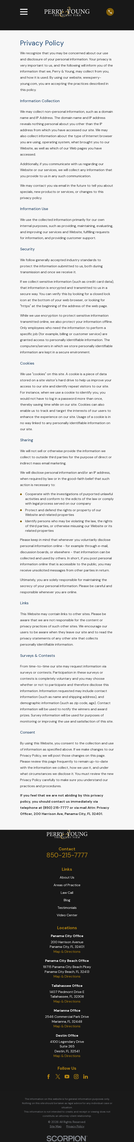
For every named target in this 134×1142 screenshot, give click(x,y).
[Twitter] (57, 1076)
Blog (67, 900)
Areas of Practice (67, 885)
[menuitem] (56, 1127)
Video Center (67, 915)
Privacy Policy (75, 1126)
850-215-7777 (67, 855)
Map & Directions (67, 951)
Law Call (67, 892)
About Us (67, 877)
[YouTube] (67, 1076)
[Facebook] (48, 1076)
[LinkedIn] (85, 1076)
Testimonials (67, 907)
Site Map (56, 1126)
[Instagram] (76, 1076)
